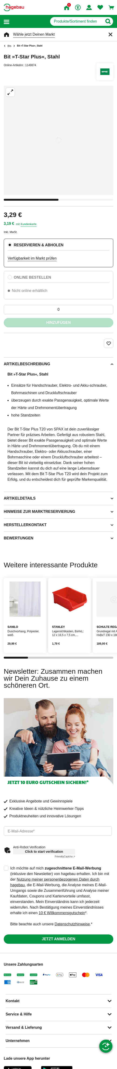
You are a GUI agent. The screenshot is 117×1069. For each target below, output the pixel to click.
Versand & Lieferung (24, 1027)
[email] (58, 831)
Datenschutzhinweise (72, 924)
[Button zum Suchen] (108, 21)
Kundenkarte (28, 224)
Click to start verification (44, 851)
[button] (6, 21)
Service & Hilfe (19, 1014)
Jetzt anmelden (58, 939)
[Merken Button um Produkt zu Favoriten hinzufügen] (108, 343)
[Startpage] (14, 7)
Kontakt (13, 1001)
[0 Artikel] (58, 310)
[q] (76, 21)
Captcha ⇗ (65, 856)
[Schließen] (110, 34)
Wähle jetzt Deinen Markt (34, 34)
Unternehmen (18, 1041)
